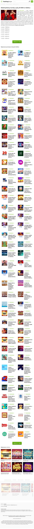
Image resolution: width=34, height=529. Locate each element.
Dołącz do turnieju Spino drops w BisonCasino (6, 460)
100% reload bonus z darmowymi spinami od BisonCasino (17, 460)
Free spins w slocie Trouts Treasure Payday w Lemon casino (17, 473)
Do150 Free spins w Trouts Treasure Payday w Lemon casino (28, 473)
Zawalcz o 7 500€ (17, 41)
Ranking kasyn (27, 479)
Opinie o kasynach (20, 479)
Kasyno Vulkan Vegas (20, 10)
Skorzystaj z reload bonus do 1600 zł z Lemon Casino (28, 460)
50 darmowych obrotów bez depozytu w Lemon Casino (6, 473)
